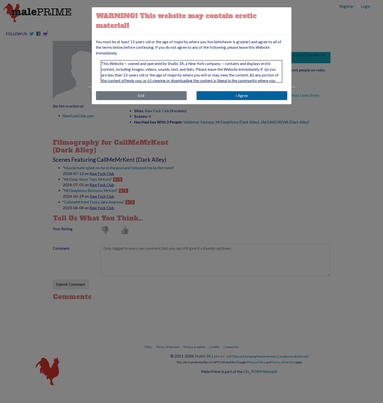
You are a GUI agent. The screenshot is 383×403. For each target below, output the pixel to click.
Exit (141, 95)
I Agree (242, 95)
